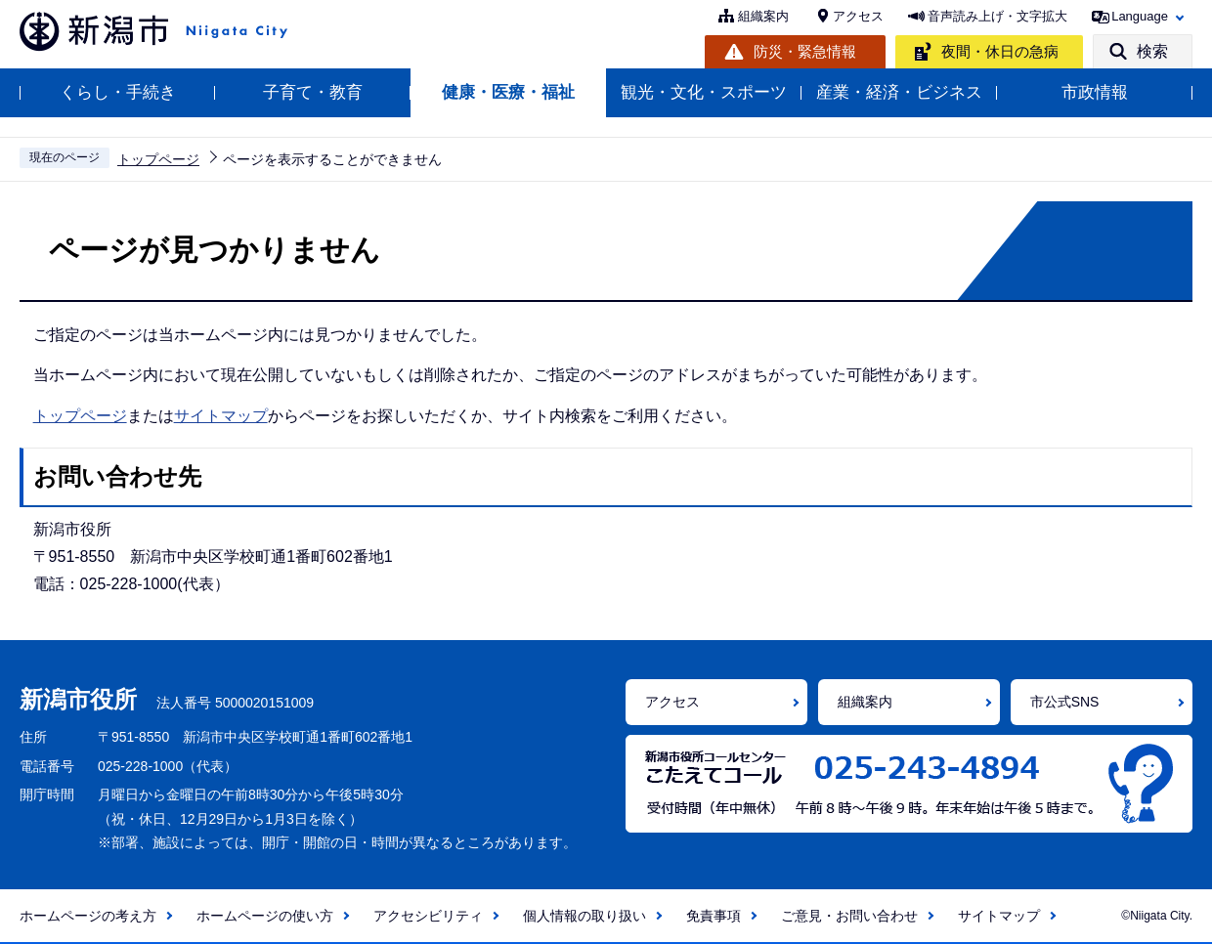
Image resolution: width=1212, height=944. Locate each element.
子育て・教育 (313, 92)
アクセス (858, 16)
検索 (1152, 51)
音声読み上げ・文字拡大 (997, 16)
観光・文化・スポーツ (704, 92)
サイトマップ (221, 416)
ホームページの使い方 (264, 915)
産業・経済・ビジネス (899, 92)
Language (1139, 16)
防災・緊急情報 (805, 51)
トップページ (158, 159)
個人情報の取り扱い (584, 915)
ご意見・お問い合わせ (849, 915)
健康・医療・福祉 (508, 92)
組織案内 (763, 16)
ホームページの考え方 (88, 915)
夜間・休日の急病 (1000, 51)
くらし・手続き (118, 92)
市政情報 (1094, 92)
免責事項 (713, 915)
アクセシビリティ (428, 915)
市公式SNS (1065, 701)
